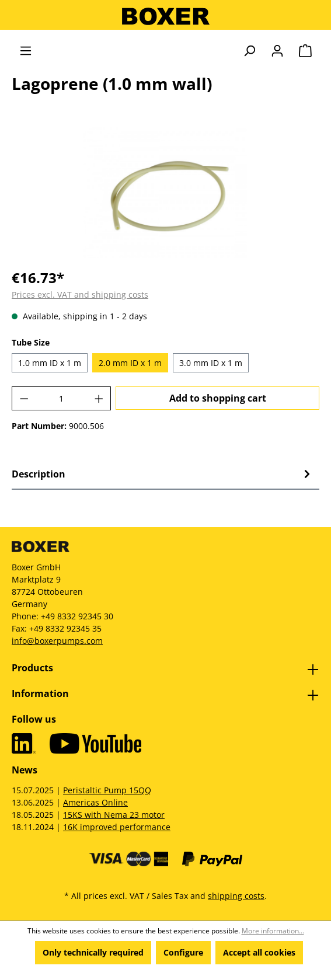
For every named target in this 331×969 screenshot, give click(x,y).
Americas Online (95, 802)
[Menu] (26, 50)
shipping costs (236, 895)
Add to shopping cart (217, 398)
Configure (183, 952)
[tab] (162, 474)
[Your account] (277, 50)
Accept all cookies (259, 952)
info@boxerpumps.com (57, 640)
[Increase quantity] (99, 398)
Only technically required (93, 952)
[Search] (249, 50)
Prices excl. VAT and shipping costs (80, 294)
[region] (165, 192)
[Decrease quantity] (24, 398)
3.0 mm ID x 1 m (210, 362)
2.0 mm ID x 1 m (130, 362)
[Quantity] (62, 398)
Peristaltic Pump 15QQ (107, 790)
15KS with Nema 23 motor (114, 814)
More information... (273, 931)
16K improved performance (116, 826)
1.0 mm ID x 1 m (49, 362)
